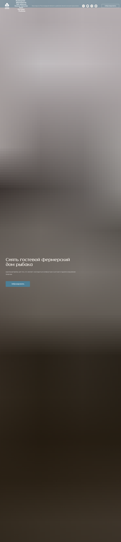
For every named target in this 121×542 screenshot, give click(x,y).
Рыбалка (22, 11)
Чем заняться (21, 4)
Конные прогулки (21, 6)
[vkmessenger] (96, 6)
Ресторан (21, 9)
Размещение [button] (20, 1)
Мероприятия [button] (21, 2)
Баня (21, 7)
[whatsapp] (87, 6)
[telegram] (91, 6)
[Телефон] (83, 6)
